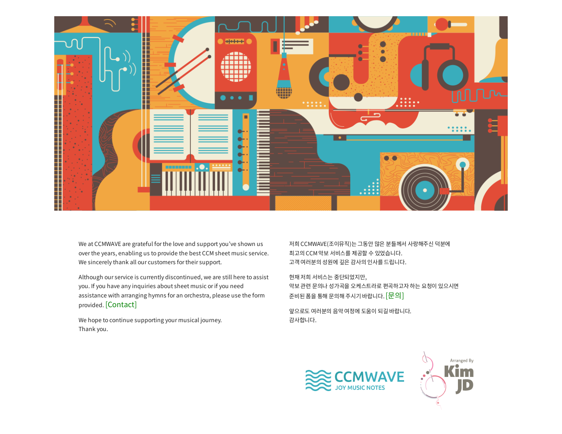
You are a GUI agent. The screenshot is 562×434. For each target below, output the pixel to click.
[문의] (394, 295)
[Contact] (121, 304)
